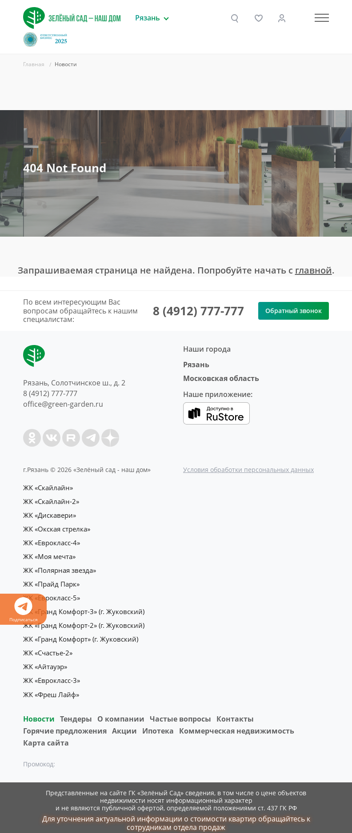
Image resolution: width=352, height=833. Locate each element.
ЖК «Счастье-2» (47, 647)
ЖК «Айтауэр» (45, 660)
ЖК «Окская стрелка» (56, 527)
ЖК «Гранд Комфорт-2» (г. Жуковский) (83, 620)
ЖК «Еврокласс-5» (51, 594)
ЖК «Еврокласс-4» (51, 540)
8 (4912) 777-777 (198, 311)
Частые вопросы (180, 711)
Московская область (221, 378)
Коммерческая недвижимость (236, 723)
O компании (120, 711)
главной (313, 270)
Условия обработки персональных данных (248, 469)
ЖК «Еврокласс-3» (51, 674)
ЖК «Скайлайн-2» (51, 500)
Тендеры (76, 711)
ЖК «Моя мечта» (49, 554)
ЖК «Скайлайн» (48, 487)
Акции (124, 723)
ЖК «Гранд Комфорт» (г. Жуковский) (80, 634)
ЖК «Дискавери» (49, 514)
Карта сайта (46, 735)
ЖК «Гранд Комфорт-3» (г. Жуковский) (83, 607)
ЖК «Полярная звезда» (59, 567)
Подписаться (23, 610)
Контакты (235, 711)
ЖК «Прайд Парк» (51, 580)
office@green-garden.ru (63, 404)
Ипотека (158, 723)
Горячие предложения (65, 723)
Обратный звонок (293, 310)
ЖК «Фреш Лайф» (51, 687)
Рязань (196, 364)
